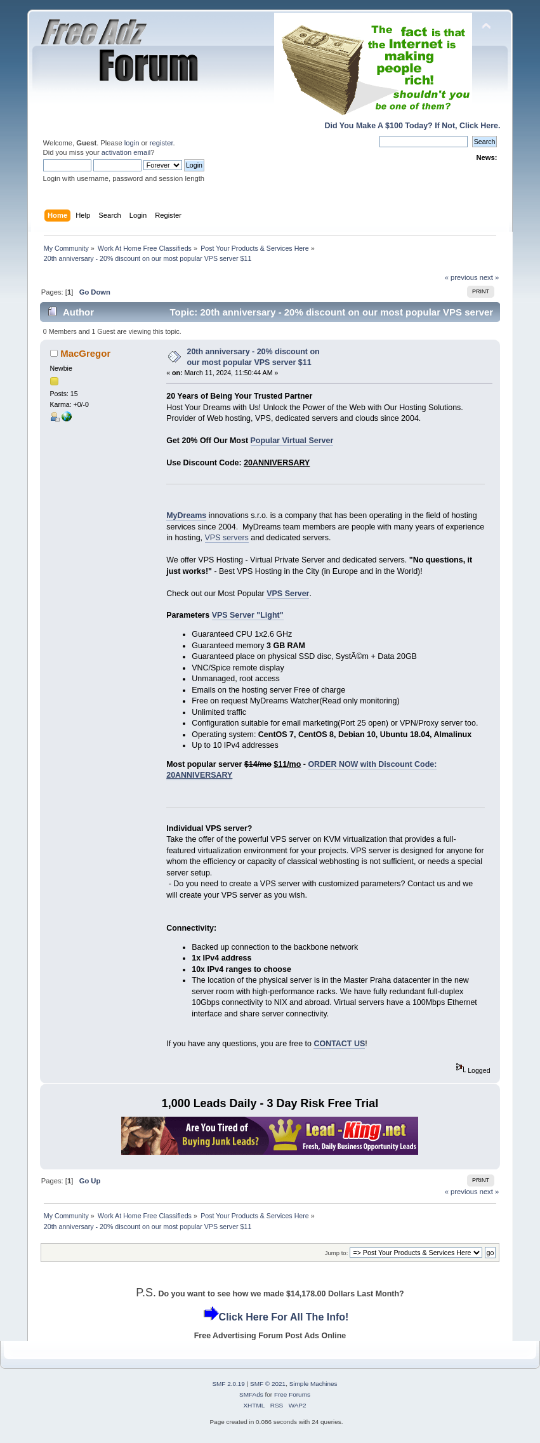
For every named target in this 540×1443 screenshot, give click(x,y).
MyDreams (186, 515)
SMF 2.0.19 (228, 1383)
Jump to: (336, 1252)
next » (489, 277)
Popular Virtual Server (292, 440)
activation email (126, 152)
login (132, 143)
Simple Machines (313, 1383)
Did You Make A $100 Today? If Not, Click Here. (413, 125)
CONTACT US (339, 1043)
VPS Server (288, 593)
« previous (461, 277)
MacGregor (85, 353)
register (161, 143)
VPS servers (227, 537)
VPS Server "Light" (248, 615)
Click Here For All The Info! (284, 1317)
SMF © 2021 (268, 1383)
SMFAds (251, 1394)
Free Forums (292, 1394)
